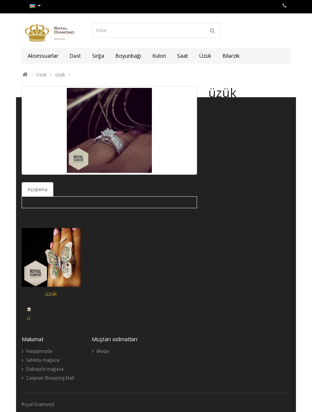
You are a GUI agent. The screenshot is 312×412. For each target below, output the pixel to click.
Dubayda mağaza (44, 369)
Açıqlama (37, 189)
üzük (60, 75)
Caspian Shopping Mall (50, 378)
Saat (182, 55)
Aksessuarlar (43, 55)
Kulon (159, 55)
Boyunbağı (128, 55)
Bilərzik (231, 55)
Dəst (75, 55)
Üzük (205, 55)
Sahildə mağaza (42, 360)
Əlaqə (102, 351)
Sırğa (98, 55)
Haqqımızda (39, 351)
